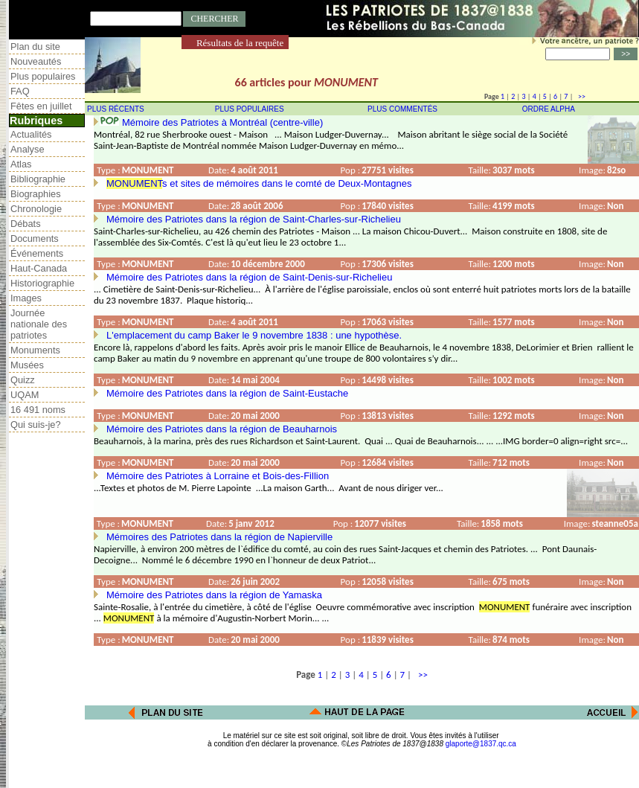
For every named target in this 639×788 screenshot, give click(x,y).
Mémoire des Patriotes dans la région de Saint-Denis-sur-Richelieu (249, 277)
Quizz (22, 379)
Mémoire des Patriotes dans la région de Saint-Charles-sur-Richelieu (253, 219)
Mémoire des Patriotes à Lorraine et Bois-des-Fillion (217, 475)
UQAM (24, 394)
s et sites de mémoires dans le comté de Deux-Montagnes (258, 183)
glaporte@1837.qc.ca (481, 744)
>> (580, 96)
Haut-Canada (38, 268)
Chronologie (36, 208)
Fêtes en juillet (41, 106)
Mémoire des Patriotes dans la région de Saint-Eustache (227, 393)
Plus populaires (43, 76)
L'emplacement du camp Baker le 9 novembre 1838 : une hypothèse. (254, 335)
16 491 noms (37, 409)
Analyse (27, 149)
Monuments (35, 350)
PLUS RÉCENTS (115, 109)
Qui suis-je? (35, 424)
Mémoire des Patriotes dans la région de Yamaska (214, 594)
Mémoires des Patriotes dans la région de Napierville (219, 536)
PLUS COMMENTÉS (402, 109)
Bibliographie (37, 179)
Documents (34, 238)
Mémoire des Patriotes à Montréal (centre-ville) (222, 122)
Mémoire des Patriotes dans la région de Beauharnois (221, 429)
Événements (36, 253)
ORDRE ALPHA (548, 109)
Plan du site (35, 46)
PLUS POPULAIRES (249, 109)
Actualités (30, 134)
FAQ (20, 91)
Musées (27, 365)
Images (26, 298)
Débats (25, 223)
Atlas (20, 164)
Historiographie (42, 283)
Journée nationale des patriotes (38, 324)
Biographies (35, 193)
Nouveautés (35, 61)
